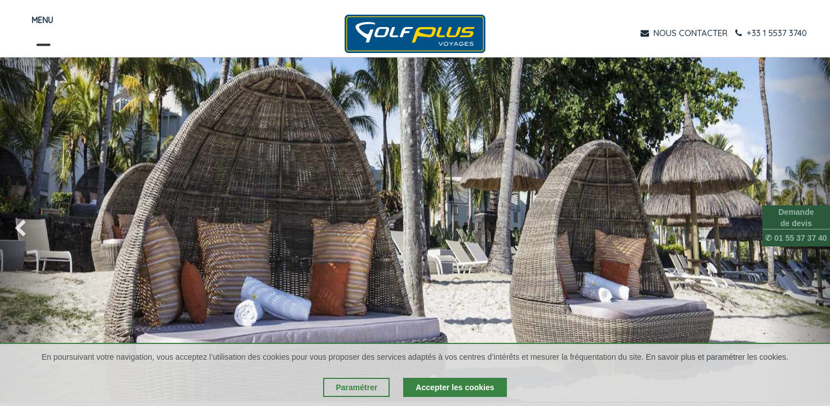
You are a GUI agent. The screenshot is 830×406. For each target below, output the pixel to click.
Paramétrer (356, 387)
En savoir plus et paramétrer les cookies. (717, 356)
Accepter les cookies (455, 387)
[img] (33, 229)
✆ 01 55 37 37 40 (796, 237)
